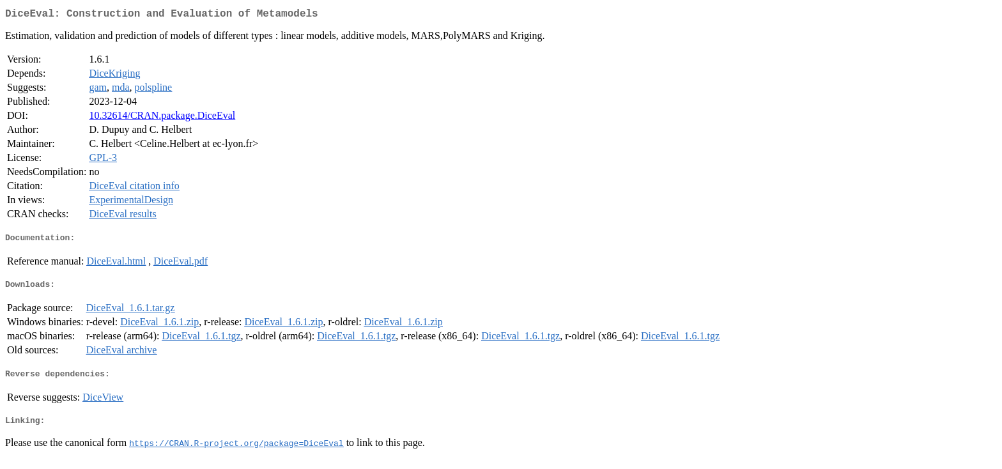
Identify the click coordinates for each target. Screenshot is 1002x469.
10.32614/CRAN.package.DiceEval (162, 117)
